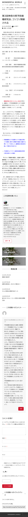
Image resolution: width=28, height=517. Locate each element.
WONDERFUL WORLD (12, 2)
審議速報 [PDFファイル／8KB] (12, 101)
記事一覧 (7, 240)
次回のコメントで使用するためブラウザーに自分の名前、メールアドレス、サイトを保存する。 (14, 465)
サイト (3, 454)
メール (4, 446)
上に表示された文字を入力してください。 (13, 476)
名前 (4, 438)
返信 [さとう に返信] (21, 408)
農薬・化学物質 (7, 28)
